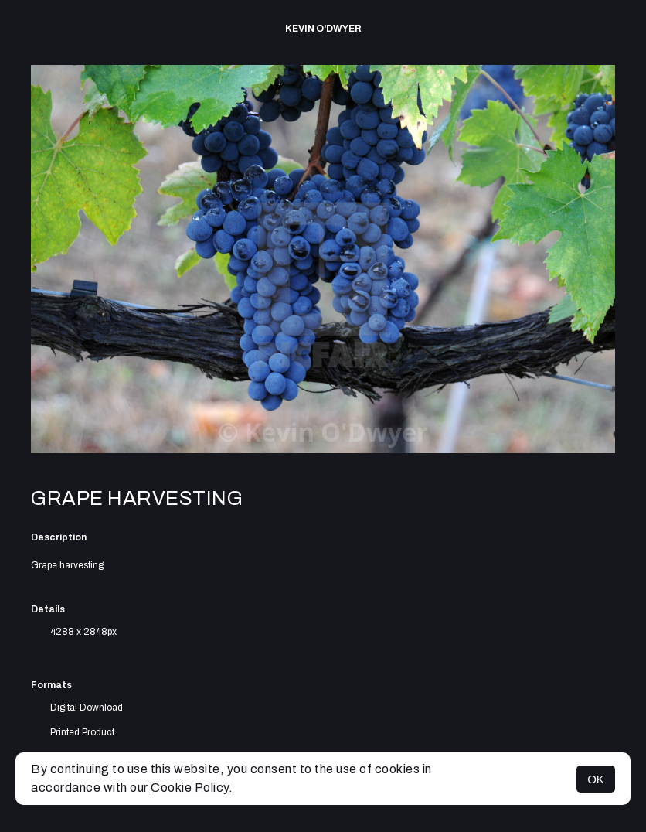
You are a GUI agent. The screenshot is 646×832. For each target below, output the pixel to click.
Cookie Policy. (192, 787)
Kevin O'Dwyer (323, 28)
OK (595, 779)
